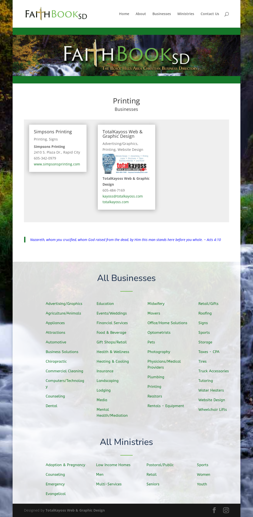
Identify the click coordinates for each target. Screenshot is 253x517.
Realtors (156, 395)
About (141, 14)
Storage (207, 342)
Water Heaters (213, 389)
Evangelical (57, 494)
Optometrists (160, 332)
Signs (53, 139)
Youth (204, 484)
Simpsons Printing (53, 132)
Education (107, 304)
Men (101, 475)
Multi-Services (110, 484)
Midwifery (158, 304)
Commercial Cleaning (65, 371)
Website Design (130, 149)
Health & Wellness (114, 352)
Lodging (105, 390)
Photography (160, 352)
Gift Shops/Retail (113, 342)
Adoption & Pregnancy (66, 465)
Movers (156, 314)
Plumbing (158, 376)
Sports (206, 333)
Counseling (57, 395)
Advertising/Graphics (120, 143)
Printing (40, 139)
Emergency (57, 484)
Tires (204, 361)
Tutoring (207, 380)
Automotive (57, 342)
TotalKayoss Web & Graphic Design (123, 134)
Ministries (185, 14)
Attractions (57, 333)
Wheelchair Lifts (214, 409)
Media (104, 399)
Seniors (155, 484)
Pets (153, 342)
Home (124, 14)
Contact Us (210, 14)
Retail (153, 475)
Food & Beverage (113, 332)
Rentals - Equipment (167, 405)
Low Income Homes (114, 465)
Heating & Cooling (114, 361)
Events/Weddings (113, 314)
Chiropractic (58, 361)
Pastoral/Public (161, 465)
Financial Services (113, 323)
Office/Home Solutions (168, 323)
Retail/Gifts (210, 304)
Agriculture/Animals (64, 313)
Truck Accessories (215, 371)
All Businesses (126, 278)
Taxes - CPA (210, 352)
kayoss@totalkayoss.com (123, 196)
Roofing (207, 314)
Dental (53, 405)
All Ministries (126, 442)
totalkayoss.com (116, 201)
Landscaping (109, 380)
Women (205, 475)
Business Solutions (63, 352)
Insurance (107, 371)
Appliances (57, 323)
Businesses (161, 14)
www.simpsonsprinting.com (57, 164)
